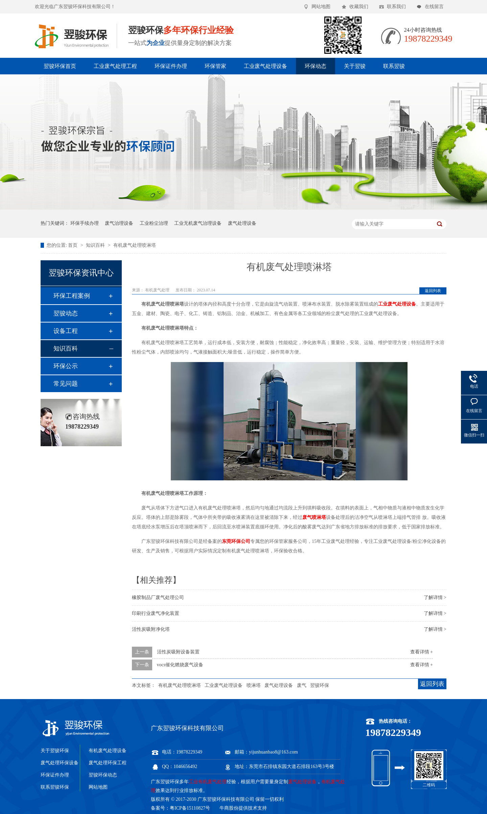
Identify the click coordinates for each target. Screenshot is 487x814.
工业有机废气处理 (208, 781)
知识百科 (96, 245)
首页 (73, 245)
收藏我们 (358, 6)
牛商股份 (228, 808)
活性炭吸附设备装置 (178, 651)
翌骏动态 (65, 313)
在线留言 (434, 6)
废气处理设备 (242, 223)
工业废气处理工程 (115, 66)
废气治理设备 (119, 223)
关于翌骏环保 (55, 750)
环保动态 (315, 66)
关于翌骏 (355, 66)
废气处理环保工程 (107, 762)
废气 (301, 685)
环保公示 (65, 366)
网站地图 (320, 6)
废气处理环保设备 (59, 762)
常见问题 (65, 383)
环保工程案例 (71, 295)
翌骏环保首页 (60, 66)
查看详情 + (421, 651)
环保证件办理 (171, 66)
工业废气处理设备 (265, 66)
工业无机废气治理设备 (198, 223)
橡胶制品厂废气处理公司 (158, 597)
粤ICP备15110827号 (190, 808)
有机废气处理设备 (107, 750)
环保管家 (215, 66)
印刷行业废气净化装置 (155, 613)
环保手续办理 (84, 223)
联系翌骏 (394, 66)
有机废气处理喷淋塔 (134, 245)
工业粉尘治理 (154, 223)
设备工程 (65, 331)
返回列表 (433, 290)
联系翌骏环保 (55, 787)
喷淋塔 (254, 685)
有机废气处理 (157, 290)
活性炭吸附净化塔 (151, 629)
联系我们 (396, 6)
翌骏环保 (319, 685)
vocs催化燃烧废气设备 (180, 664)
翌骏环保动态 (103, 774)
